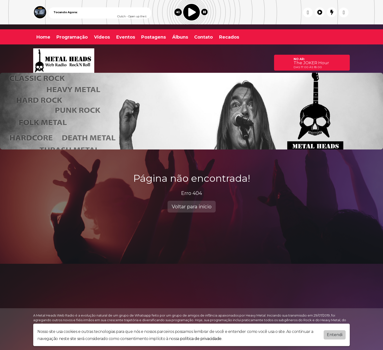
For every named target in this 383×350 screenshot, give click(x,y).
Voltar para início (192, 207)
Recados (229, 37)
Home (43, 37)
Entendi (334, 334)
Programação (72, 37)
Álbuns (180, 37)
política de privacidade (201, 338)
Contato (203, 37)
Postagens (153, 37)
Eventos (125, 37)
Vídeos (102, 37)
